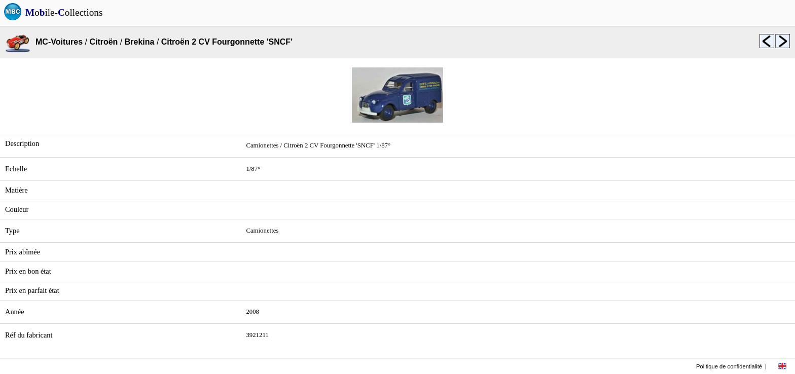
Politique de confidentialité (729, 366)
